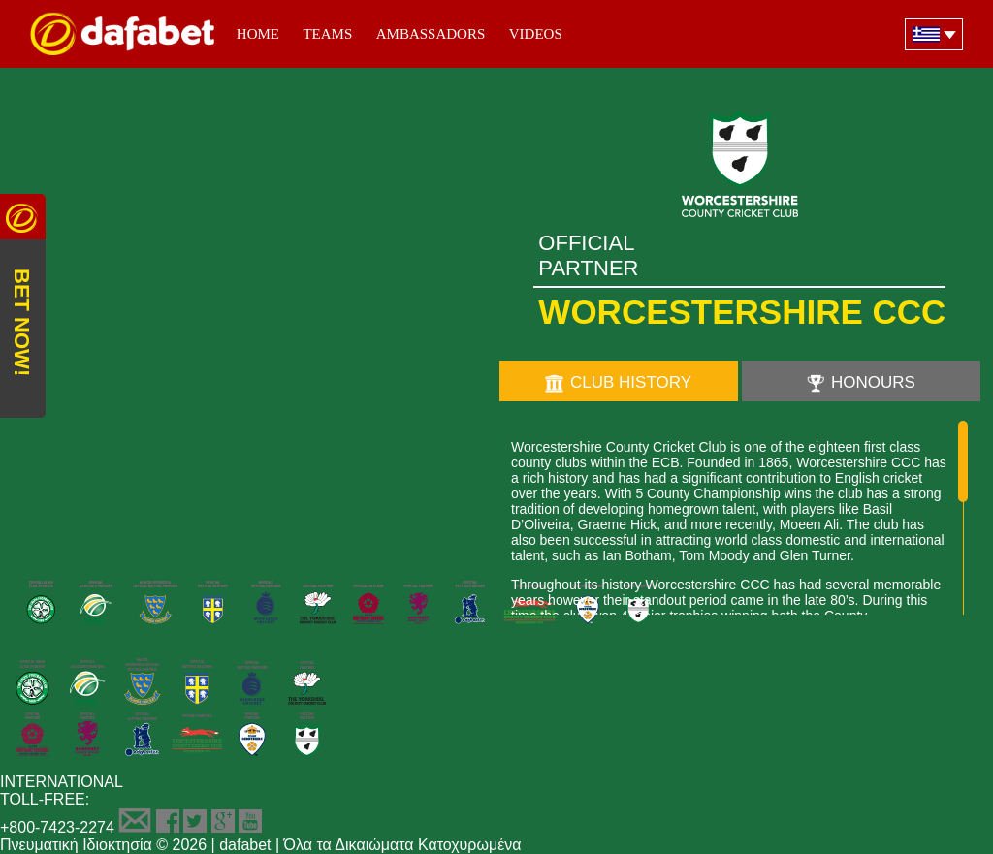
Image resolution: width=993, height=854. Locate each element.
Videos (535, 34)
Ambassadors (431, 34)
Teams (327, 34)
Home (258, 34)
